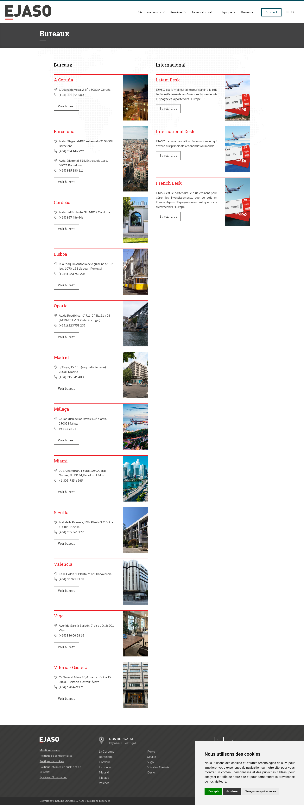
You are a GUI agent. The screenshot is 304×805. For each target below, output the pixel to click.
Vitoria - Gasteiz (158, 767)
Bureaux (247, 12)
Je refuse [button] (232, 791)
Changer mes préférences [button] (260, 791)
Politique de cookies (52, 761)
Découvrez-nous (149, 12)
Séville (151, 756)
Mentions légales (50, 750)
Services (176, 12)
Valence (104, 782)
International (202, 12)
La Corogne (106, 751)
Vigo (150, 762)
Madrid (104, 772)
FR (290, 12)
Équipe (227, 12)
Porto (151, 751)
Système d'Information (53, 777)
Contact (271, 12)
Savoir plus (168, 108)
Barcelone (105, 756)
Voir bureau (66, 106)
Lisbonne (105, 767)
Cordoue (105, 762)
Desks (151, 772)
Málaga (104, 777)
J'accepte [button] (213, 791)
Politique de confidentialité (56, 755)
